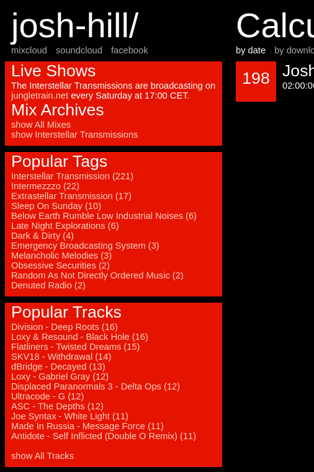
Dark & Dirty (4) (42, 236)
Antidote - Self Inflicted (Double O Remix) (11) (103, 436)
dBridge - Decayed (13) (58, 367)
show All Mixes (41, 125)
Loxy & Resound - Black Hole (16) (79, 337)
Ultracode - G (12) (47, 396)
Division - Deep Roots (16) (64, 327)
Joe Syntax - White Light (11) (69, 416)
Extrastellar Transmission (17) (71, 196)
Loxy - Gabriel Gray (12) (60, 376)
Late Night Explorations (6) (65, 226)
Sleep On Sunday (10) (56, 206)
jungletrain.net (39, 95)
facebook (129, 50)
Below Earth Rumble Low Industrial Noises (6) (104, 216)
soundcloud (79, 50)
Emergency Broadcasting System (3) (85, 246)
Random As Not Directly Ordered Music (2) (97, 275)
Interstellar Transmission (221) (72, 176)
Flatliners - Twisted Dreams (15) (75, 347)
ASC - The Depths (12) (57, 406)
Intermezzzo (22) (45, 186)
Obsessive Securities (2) (60, 265)
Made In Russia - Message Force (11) (87, 426)
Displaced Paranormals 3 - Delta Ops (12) (95, 386)
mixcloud (29, 50)
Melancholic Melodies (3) (61, 255)
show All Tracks (42, 456)
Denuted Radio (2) (48, 285)
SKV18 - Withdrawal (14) (61, 357)
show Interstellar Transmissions (74, 135)
